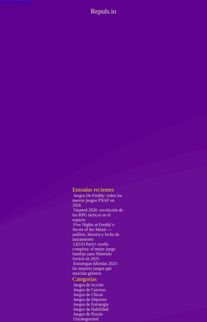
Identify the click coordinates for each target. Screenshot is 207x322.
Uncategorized (85, 319)
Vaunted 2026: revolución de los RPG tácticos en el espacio (98, 215)
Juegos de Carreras (89, 289)
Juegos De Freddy (15, 2)
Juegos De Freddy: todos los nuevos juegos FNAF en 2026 (97, 200)
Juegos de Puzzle (88, 314)
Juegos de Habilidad (90, 309)
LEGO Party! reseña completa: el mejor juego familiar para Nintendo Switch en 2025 (94, 251)
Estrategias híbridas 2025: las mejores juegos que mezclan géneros (95, 268)
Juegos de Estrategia (91, 304)
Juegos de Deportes (90, 299)
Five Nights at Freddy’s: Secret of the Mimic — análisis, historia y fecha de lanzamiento (96, 232)
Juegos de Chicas (88, 294)
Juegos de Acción (88, 285)
